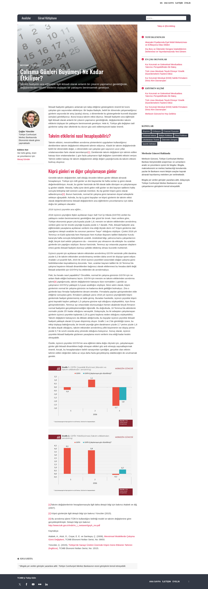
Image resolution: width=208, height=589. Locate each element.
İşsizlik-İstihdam (149, 144)
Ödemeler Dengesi (169, 140)
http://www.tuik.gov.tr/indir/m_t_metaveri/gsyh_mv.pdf (74, 525)
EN (161, 3)
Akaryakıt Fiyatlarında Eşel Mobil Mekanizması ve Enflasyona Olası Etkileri (166, 43)
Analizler (26, 18)
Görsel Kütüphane (47, 18)
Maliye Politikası (165, 135)
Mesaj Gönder (23, 159)
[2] (63, 194)
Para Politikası (181, 135)
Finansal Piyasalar (171, 131)
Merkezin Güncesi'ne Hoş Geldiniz (160, 114)
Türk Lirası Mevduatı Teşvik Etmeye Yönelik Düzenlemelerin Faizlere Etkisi (164, 72)
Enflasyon (157, 131)
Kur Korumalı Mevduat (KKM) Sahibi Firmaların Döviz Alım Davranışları (166, 79)
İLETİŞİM (179, 3)
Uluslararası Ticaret (151, 140)
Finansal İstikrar (149, 135)
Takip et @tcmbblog (166, 26)
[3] (55, 281)
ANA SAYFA (169, 3)
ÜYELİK (187, 3)
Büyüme (24, 65)
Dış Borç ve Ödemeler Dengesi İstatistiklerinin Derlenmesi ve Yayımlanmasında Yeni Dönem (165, 50)
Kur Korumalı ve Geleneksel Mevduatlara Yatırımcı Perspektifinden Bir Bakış (163, 65)
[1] (89, 152)
